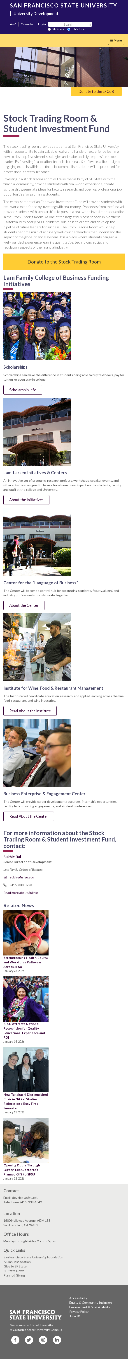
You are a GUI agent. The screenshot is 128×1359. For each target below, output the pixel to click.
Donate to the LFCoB (96, 91)
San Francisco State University (31, 1325)
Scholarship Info (22, 389)
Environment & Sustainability (89, 1307)
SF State (56, 29)
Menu (117, 41)
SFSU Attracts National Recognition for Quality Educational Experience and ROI (24, 1030)
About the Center (24, 605)
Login (42, 24)
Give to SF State (15, 1266)
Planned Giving (14, 1275)
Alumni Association (17, 1262)
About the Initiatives (26, 499)
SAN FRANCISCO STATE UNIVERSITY (63, 5)
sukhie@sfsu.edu (19, 877)
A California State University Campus (36, 1330)
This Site (75, 29)
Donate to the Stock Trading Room (64, 261)
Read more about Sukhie (21, 893)
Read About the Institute (30, 711)
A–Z (13, 24)
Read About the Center (28, 816)
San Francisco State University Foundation (33, 1257)
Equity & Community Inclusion (90, 1302)
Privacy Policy (78, 1311)
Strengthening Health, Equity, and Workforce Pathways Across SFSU (25, 962)
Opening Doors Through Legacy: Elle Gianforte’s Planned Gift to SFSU (21, 1169)
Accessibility (78, 1298)
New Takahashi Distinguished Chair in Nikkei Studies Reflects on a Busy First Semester (25, 1101)
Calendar (27, 24)
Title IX (74, 1316)
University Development (36, 13)
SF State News (14, 1271)
